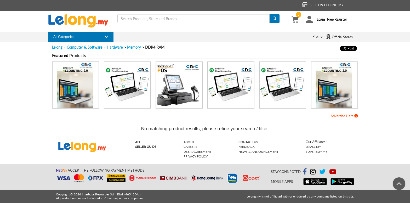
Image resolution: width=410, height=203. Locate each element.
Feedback (246, 147)
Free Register (337, 19)
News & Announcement (258, 152)
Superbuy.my (316, 152)
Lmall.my (313, 147)
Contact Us (248, 142)
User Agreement (198, 152)
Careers (190, 147)
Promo (317, 36)
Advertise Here (344, 116)
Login (321, 19)
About (189, 142)
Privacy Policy (196, 156)
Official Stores (339, 36)
